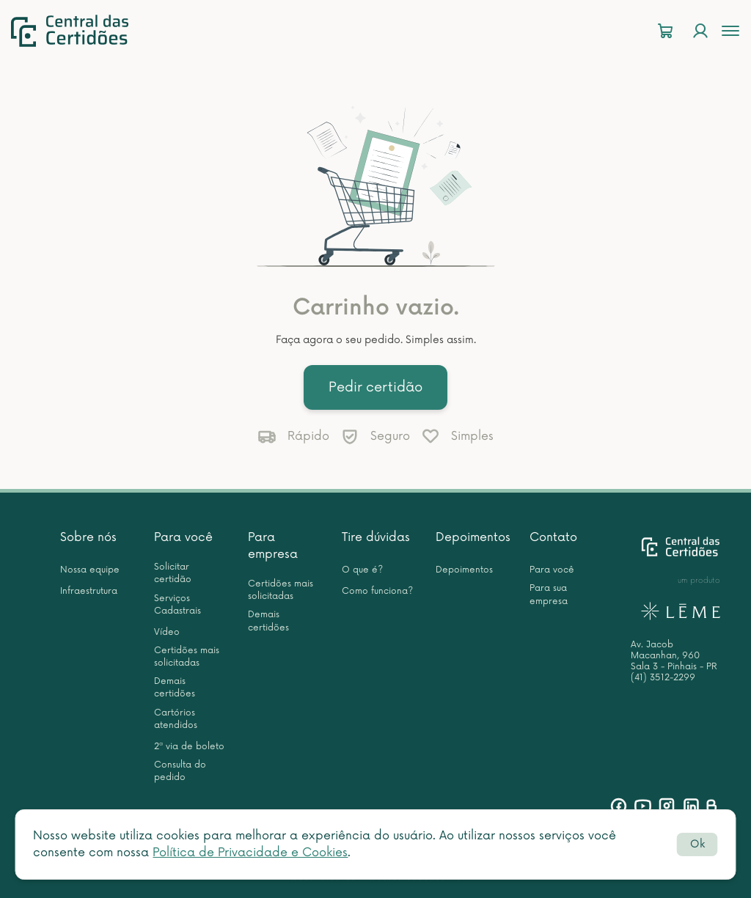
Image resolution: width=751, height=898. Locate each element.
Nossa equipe (90, 569)
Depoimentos (473, 537)
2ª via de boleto (189, 746)
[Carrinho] (665, 31)
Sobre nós (88, 537)
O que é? (362, 569)
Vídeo (167, 632)
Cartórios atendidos (175, 719)
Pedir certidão (375, 387)
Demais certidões (174, 687)
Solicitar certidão (172, 573)
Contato (553, 537)
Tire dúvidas (376, 537)
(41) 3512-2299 (663, 677)
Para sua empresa (549, 594)
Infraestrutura (88, 591)
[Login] (700, 31)
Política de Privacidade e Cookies (250, 852)
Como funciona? (377, 591)
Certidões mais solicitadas (186, 657)
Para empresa (273, 546)
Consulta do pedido (180, 771)
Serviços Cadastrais (177, 605)
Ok (697, 844)
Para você (183, 537)
